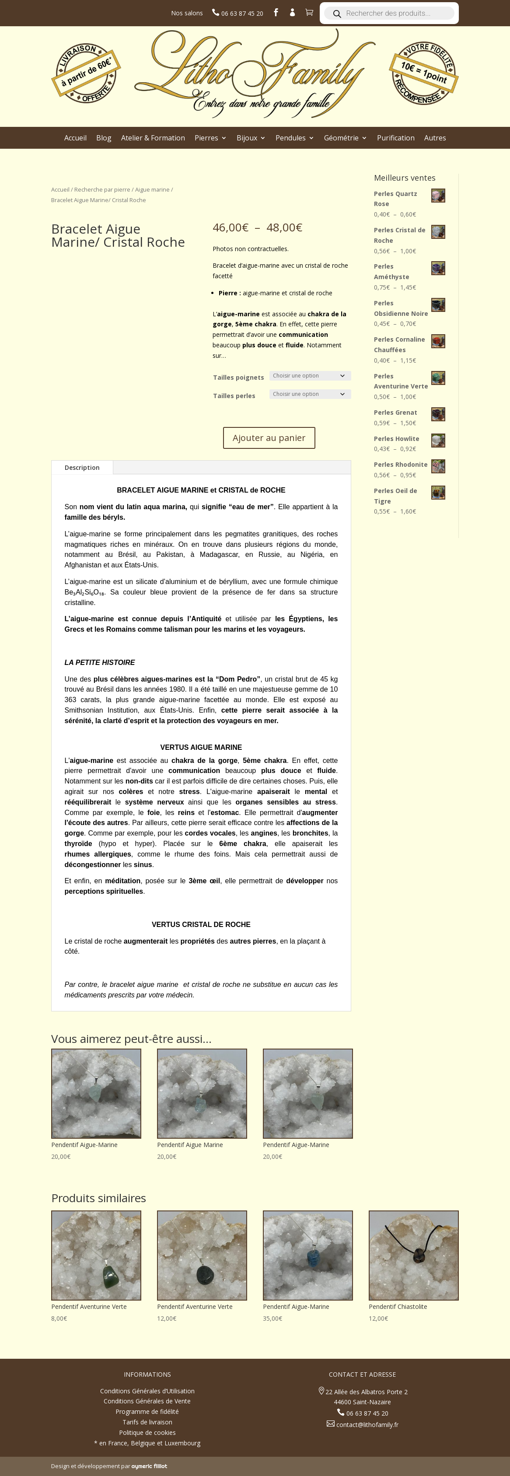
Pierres (206, 139)
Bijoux (247, 139)
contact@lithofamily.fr (366, 1424)
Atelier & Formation (153, 139)
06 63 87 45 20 (241, 13)
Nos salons (187, 13)
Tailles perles (234, 396)
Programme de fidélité (147, 1411)
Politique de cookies (147, 1432)
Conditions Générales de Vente (147, 1401)
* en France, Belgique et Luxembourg (147, 1443)
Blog (104, 139)
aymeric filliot (150, 1465)
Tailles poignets (238, 377)
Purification (396, 139)
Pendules (291, 139)
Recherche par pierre (102, 189)
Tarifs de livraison (147, 1422)
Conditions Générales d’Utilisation (147, 1391)
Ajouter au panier (269, 438)
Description (82, 467)
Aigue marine (152, 189)
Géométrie (341, 139)
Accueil (75, 139)
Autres (435, 139)
